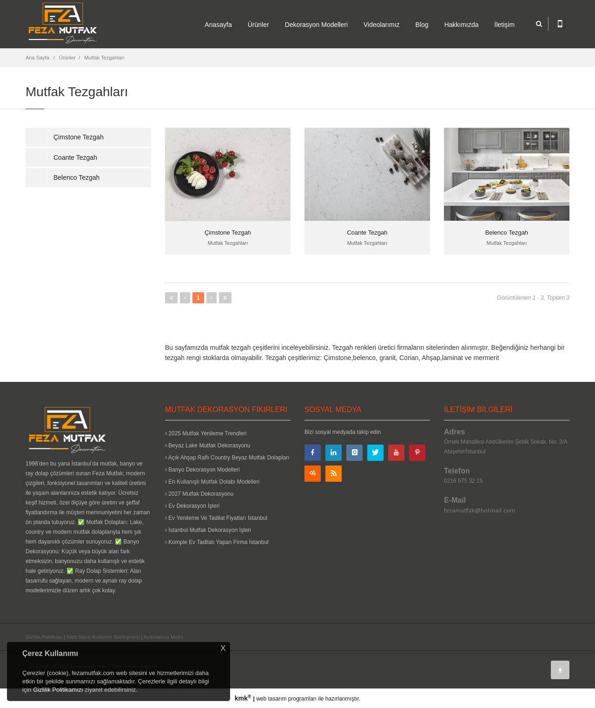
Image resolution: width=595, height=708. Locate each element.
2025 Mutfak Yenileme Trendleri (205, 433)
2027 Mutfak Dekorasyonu (199, 494)
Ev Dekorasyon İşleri (192, 506)
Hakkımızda (461, 24)
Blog (422, 24)
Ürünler (258, 24)
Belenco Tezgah (76, 177)
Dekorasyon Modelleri (316, 24)
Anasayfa (218, 24)
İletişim (505, 24)
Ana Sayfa (37, 57)
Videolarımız (382, 24)
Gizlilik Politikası (44, 637)
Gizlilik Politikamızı (58, 689)
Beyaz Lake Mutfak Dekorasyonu (207, 445)
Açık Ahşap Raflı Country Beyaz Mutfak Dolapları (227, 457)
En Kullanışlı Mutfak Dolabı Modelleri (212, 482)
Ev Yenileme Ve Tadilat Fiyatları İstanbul (216, 518)
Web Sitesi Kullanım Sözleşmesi (103, 637)
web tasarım (271, 698)
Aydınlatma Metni (163, 637)
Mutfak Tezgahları (104, 57)
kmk (244, 698)
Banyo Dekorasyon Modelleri (202, 469)
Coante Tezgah (75, 157)
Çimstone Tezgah (78, 137)
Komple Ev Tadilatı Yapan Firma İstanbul (217, 542)
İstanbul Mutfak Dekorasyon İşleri (208, 530)
